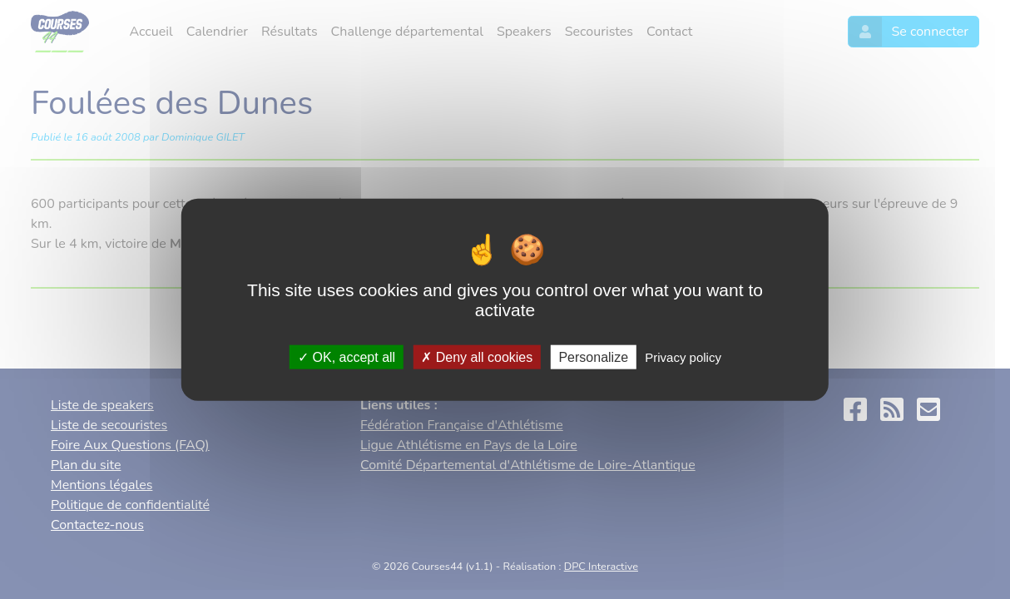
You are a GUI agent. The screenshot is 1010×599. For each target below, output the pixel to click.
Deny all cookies (476, 356)
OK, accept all (346, 356)
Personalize (593, 356)
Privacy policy (683, 356)
